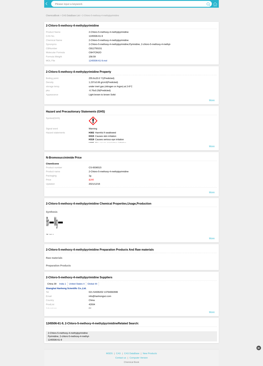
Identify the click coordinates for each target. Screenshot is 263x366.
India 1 (62, 283)
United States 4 (77, 283)
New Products (150, 353)
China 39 (51, 283)
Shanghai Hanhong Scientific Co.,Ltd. (66, 288)
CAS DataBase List (71, 15)
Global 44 (92, 283)
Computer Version (139, 357)
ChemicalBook (52, 15)
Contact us (120, 357)
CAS (118, 353)
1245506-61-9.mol (98, 60)
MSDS (109, 353)
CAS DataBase (131, 353)
